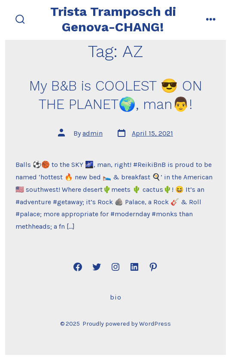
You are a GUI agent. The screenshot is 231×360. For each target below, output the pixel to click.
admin (92, 133)
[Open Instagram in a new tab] (115, 266)
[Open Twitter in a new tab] (96, 266)
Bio (116, 297)
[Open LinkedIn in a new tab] (134, 266)
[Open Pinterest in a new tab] (153, 266)
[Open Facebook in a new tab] (77, 266)
